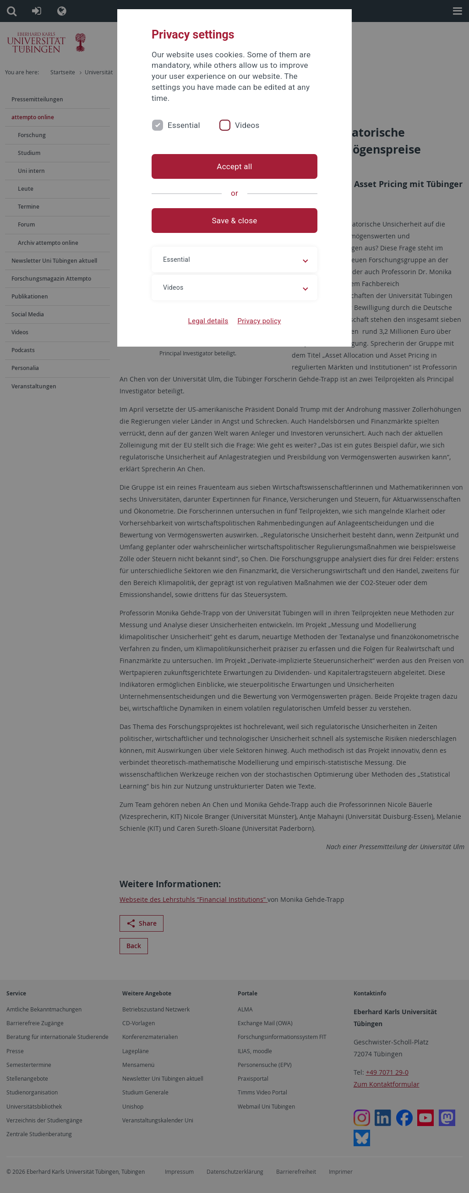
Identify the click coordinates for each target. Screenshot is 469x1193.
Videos (247, 125)
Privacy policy (259, 321)
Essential (184, 125)
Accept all (234, 166)
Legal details (208, 321)
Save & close (234, 220)
